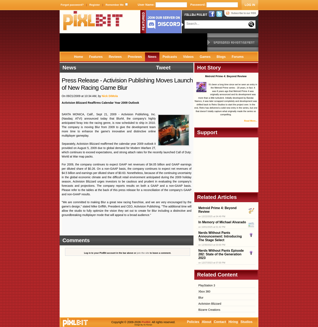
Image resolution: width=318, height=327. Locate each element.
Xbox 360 (204, 291)
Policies (193, 322)
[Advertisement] (133, 42)
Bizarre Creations (209, 309)
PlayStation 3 (206, 285)
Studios (246, 322)
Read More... (250, 121)
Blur (200, 297)
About (206, 322)
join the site (143, 253)
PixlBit (93, 21)
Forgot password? (72, 4)
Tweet (163, 68)
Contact (220, 322)
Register (94, 4)
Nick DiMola (110, 96)
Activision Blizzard (209, 303)
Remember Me (115, 4)
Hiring (233, 322)
